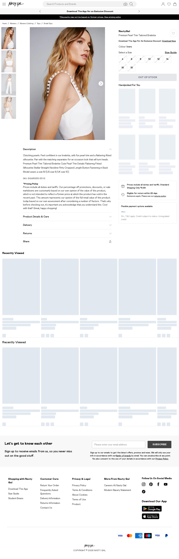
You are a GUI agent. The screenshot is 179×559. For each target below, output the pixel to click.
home (4, 23)
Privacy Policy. (162, 459)
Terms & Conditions (82, 490)
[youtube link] (165, 484)
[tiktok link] (143, 491)
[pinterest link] (151, 484)
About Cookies (80, 495)
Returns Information (50, 503)
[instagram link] (143, 484)
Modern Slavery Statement (117, 490)
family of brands (123, 455)
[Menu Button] (4, 4)
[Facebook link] (158, 484)
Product (76, 504)
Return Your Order (49, 485)
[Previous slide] (40, 11)
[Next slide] (139, 11)
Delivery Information (50, 498)
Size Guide (171, 52)
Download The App (18, 489)
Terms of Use (79, 499)
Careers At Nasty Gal (115, 485)
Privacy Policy (79, 485)
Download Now (169, 41)
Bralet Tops (48, 23)
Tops (38, 23)
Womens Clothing (26, 23)
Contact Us (46, 507)
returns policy (160, 196)
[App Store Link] (152, 512)
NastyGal (124, 31)
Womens (13, 23)
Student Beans (15, 498)
